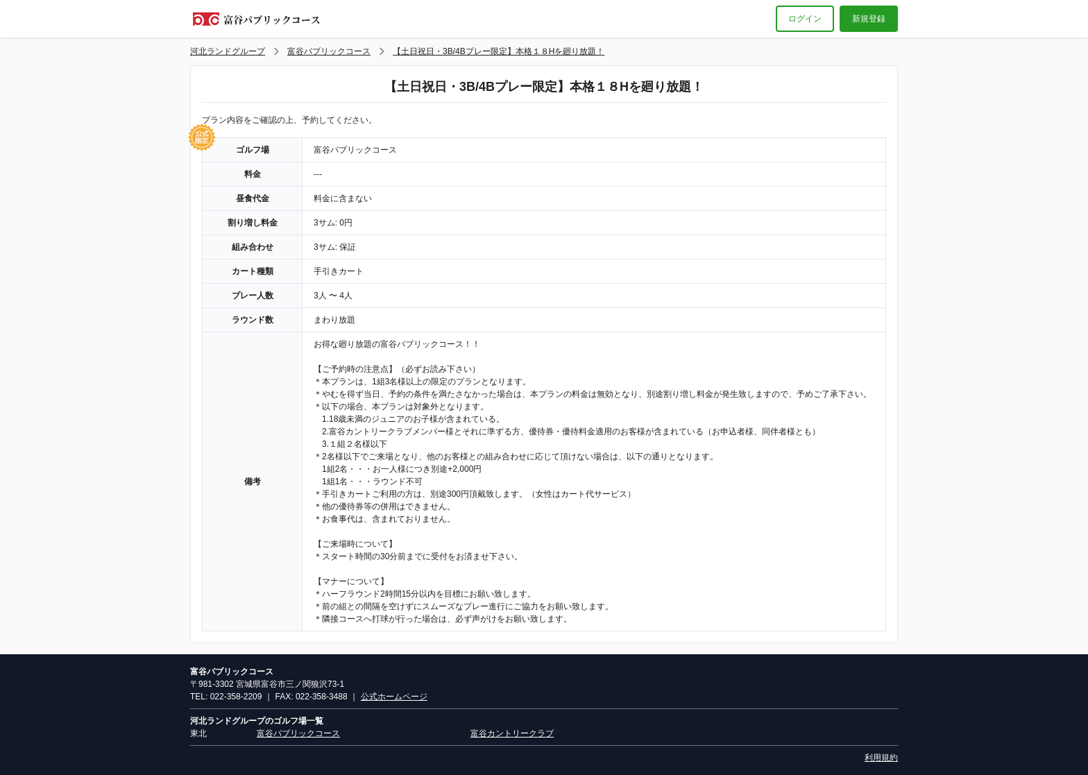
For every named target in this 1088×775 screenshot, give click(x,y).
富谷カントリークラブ (512, 733)
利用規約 (881, 758)
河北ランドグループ (227, 51)
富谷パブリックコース (329, 51)
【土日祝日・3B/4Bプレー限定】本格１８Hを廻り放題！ (498, 51)
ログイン (805, 19)
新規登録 (868, 19)
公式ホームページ (394, 696)
